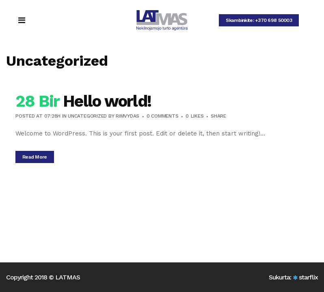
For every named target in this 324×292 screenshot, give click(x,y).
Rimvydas (127, 116)
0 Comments (163, 116)
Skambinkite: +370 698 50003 (259, 20)
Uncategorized (87, 116)
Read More (34, 157)
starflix (308, 277)
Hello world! (107, 101)
